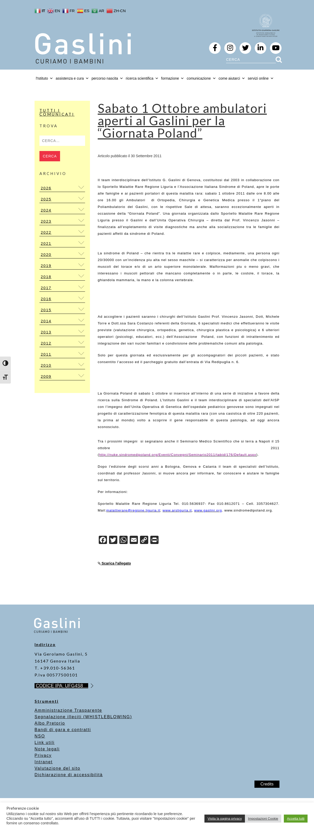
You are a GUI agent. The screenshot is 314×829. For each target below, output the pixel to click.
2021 (46, 243)
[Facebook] (103, 540)
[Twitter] (113, 540)
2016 (46, 299)
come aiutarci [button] (232, 78)
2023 (46, 221)
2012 (46, 343)
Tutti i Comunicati (57, 112)
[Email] (134, 540)
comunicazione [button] (201, 78)
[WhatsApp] (123, 540)
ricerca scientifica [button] (142, 78)
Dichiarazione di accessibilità (69, 775)
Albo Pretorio (50, 723)
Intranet (44, 762)
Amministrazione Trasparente (68, 710)
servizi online (261, 78)
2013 (46, 332)
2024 (46, 210)
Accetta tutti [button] (295, 818)
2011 (46, 354)
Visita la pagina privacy (225, 818)
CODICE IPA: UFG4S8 (62, 685)
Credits (267, 784)
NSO (40, 736)
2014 (46, 321)
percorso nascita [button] (107, 78)
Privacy (43, 755)
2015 (46, 310)
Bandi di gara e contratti (63, 729)
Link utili (45, 742)
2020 (46, 254)
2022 (46, 232)
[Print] (154, 540)
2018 (46, 276)
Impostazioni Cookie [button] (263, 818)
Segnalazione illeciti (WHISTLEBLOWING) (83, 717)
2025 (46, 199)
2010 (46, 365)
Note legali (47, 749)
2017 (46, 288)
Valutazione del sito (57, 768)
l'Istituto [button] (44, 78)
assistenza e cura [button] (72, 78)
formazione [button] (172, 78)
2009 (46, 376)
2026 (46, 188)
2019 (46, 265)
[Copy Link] (144, 540)
